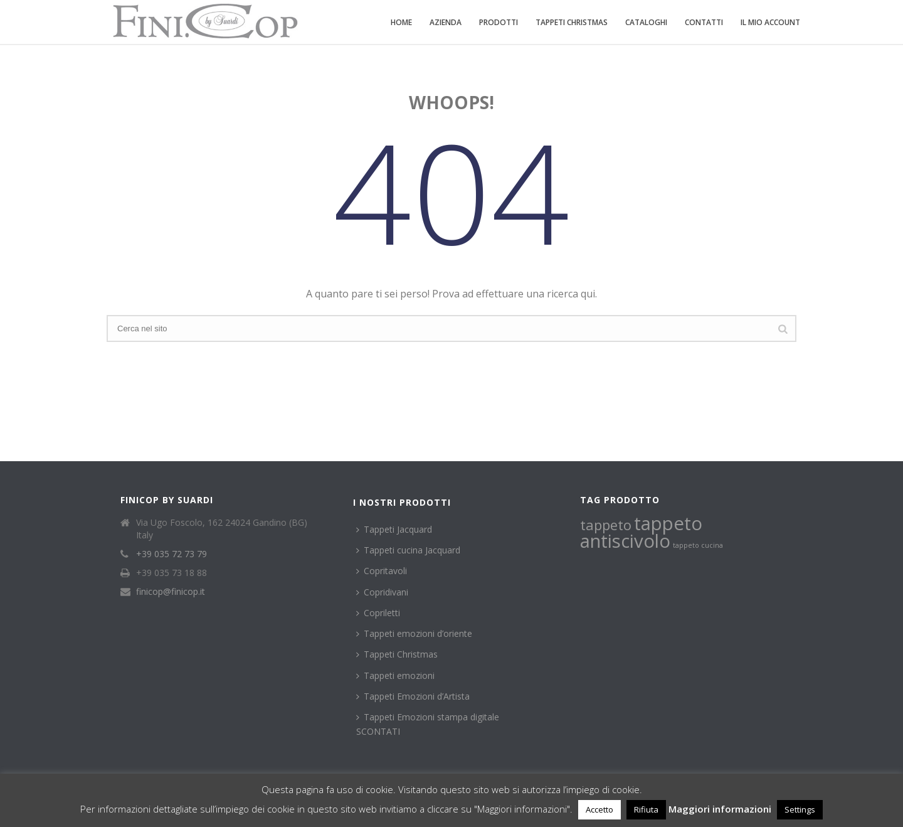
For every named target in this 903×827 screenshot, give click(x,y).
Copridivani (382, 592)
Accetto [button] (599, 809)
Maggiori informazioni (719, 809)
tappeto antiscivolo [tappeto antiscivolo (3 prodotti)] (641, 532)
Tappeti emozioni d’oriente (414, 633)
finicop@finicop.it (170, 591)
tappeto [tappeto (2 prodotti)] (605, 525)
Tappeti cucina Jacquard (408, 550)
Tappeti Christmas (572, 22)
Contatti (704, 22)
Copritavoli (381, 571)
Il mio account (770, 22)
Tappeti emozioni (395, 675)
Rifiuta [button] (646, 809)
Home (401, 22)
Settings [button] (799, 809)
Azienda (446, 22)
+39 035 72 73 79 (171, 554)
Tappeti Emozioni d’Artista (413, 696)
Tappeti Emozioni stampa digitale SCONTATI (427, 724)
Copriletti (378, 613)
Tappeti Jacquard (394, 529)
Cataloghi (646, 22)
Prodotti (498, 22)
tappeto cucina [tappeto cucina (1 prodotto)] (698, 545)
